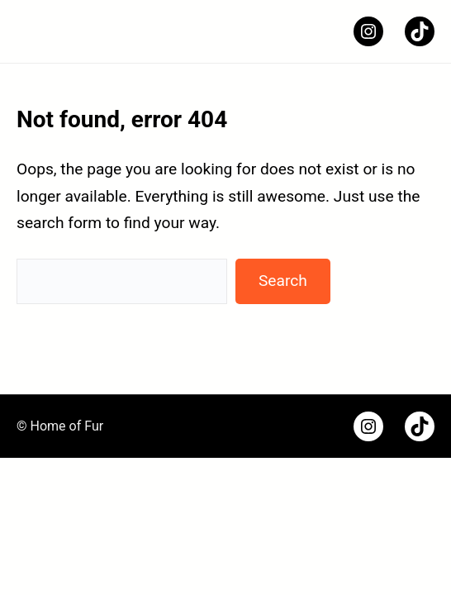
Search (283, 280)
